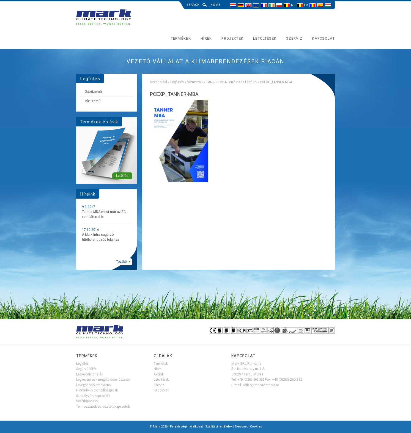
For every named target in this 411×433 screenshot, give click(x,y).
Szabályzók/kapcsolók (93, 395)
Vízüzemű (195, 82)
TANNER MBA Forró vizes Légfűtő (231, 82)
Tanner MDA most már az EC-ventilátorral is (104, 214)
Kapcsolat (323, 38)
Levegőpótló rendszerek (93, 385)
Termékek (181, 38)
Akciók (159, 374)
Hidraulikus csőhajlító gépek (97, 390)
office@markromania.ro (261, 385)
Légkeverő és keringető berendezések (103, 379)
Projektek (232, 38)
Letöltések (264, 38)
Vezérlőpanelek (87, 401)
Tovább (121, 262)
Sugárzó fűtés (86, 368)
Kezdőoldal (158, 82)
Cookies (256, 426)
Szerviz (294, 38)
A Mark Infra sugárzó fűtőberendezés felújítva (100, 237)
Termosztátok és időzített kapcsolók (103, 406)
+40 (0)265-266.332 (250, 379)
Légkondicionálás (89, 374)
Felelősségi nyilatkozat (186, 426)
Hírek (206, 38)
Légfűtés (177, 82)
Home (215, 5)
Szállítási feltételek (218, 426)
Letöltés (122, 176)
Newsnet (241, 426)
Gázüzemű (93, 92)
